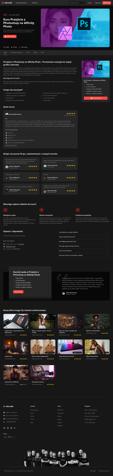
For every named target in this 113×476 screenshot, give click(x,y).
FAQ (42, 52)
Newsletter (60, 410)
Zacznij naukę (18, 291)
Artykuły (60, 422)
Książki (59, 419)
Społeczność (61, 413)
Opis (5, 52)
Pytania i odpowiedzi (11, 412)
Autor (27, 52)
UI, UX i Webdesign (90, 422)
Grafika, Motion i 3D (90, 419)
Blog (31, 422)
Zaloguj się (98, 3)
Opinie (35, 52)
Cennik (90, 3)
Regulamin (93, 471)
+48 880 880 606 (11, 422)
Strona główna (34, 410)
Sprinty (59, 416)
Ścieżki (32, 416)
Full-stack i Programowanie (92, 416)
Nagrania (60, 425)
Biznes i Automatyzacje (91, 410)
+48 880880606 (15, 249)
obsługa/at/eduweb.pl (12, 418)
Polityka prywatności (104, 471)
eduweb (32, 406)
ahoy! (59, 406)
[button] (28, 3)
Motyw (5, 434)
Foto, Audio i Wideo (14, 15)
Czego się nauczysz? (16, 52)
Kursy (31, 413)
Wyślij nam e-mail (10, 246)
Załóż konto (106, 3)
